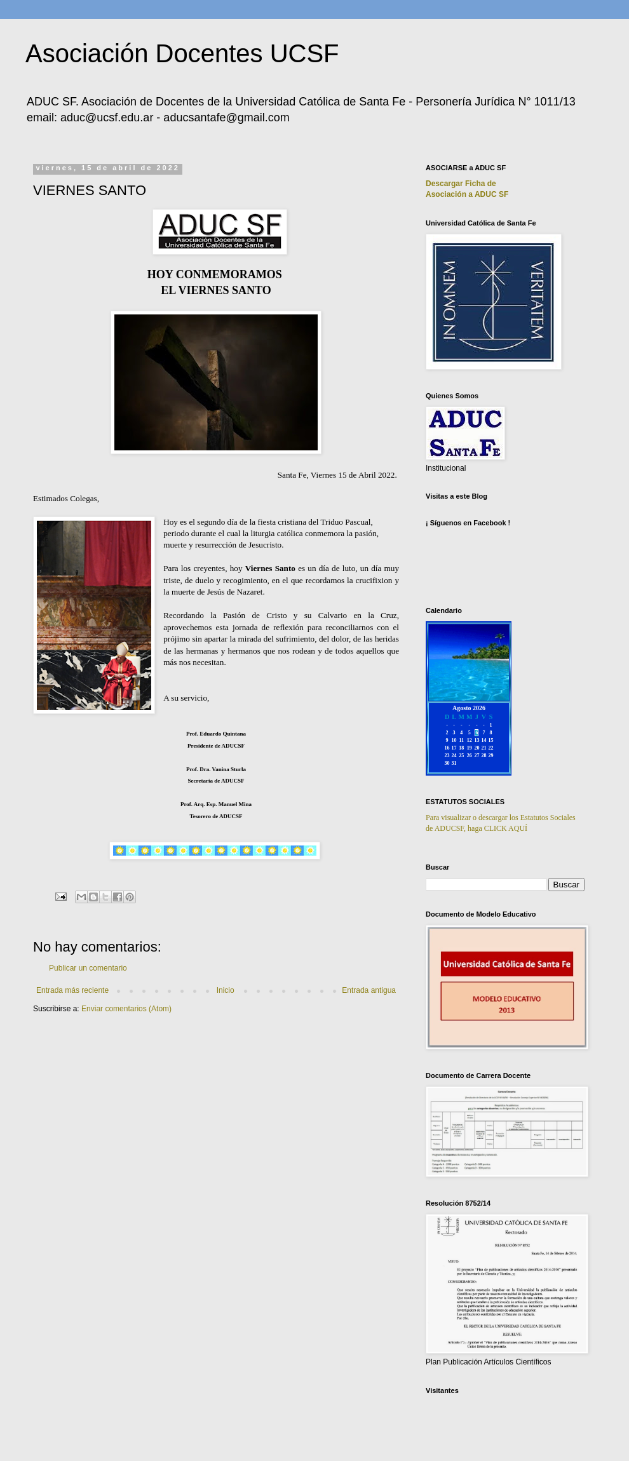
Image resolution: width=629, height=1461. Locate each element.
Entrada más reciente (72, 990)
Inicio (225, 990)
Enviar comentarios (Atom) (126, 1008)
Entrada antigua (369, 990)
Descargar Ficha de (461, 183)
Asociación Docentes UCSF (182, 53)
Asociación (467, 194)
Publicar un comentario (88, 968)
